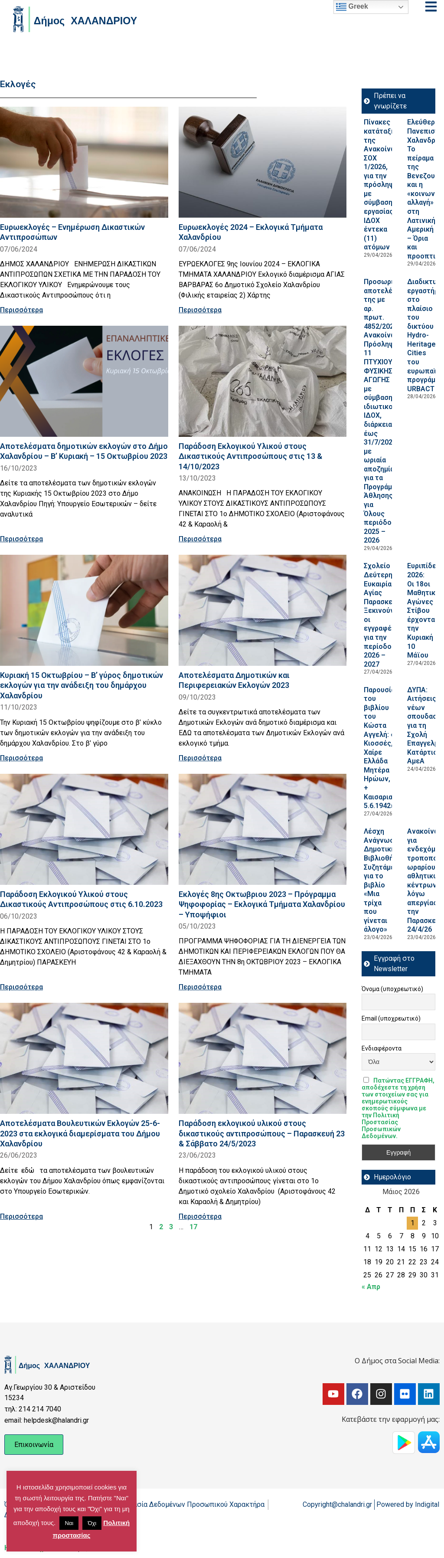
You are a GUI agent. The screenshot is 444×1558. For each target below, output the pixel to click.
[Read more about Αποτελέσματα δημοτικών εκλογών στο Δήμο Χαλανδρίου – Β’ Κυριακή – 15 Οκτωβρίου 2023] (84, 381)
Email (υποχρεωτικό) (391, 1018)
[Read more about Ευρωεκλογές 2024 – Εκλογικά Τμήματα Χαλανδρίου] (263, 162)
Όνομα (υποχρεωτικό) (392, 988)
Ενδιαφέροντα (382, 1048)
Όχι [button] (92, 1523)
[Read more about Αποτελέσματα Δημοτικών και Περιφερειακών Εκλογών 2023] (263, 610)
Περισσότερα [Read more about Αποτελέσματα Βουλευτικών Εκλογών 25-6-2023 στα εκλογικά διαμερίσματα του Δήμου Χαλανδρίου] (21, 1216)
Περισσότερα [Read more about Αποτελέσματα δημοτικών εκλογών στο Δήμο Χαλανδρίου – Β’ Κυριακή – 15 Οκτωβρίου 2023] (21, 539)
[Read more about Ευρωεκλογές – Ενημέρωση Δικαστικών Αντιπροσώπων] (84, 162)
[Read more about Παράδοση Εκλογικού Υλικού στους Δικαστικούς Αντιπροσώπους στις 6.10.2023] (84, 829)
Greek (352, 7)
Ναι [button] (69, 1523)
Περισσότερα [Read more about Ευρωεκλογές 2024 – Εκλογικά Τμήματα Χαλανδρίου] (200, 310)
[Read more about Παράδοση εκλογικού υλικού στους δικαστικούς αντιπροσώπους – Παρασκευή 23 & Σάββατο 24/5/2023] (263, 1058)
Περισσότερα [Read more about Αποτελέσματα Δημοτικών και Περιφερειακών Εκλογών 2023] (200, 758)
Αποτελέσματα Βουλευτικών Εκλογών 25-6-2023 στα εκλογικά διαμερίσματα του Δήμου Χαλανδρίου (80, 1133)
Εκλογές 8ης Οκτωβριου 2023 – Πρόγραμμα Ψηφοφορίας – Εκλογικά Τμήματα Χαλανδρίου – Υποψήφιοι (262, 904)
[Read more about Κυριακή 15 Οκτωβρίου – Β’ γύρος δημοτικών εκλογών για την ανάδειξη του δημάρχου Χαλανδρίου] (84, 610)
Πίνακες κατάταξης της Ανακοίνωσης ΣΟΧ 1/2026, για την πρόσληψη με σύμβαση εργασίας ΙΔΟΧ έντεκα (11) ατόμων (386, 184)
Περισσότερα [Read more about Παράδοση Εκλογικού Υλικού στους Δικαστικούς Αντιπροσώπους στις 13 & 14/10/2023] (200, 539)
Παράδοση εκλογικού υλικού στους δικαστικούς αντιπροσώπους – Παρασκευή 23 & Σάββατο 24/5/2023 (262, 1133)
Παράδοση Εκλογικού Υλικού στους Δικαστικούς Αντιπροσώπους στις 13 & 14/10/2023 (250, 456)
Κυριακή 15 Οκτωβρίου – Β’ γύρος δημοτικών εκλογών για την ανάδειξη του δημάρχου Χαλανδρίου (81, 685)
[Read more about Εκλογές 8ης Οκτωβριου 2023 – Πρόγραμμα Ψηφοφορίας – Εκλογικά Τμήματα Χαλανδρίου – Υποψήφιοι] (263, 829)
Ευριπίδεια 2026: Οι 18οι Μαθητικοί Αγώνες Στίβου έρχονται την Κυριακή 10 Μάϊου (424, 610)
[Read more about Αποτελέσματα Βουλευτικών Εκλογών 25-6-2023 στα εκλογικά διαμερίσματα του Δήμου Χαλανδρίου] (84, 1058)
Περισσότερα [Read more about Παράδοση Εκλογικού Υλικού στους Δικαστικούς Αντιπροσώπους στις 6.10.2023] (21, 987)
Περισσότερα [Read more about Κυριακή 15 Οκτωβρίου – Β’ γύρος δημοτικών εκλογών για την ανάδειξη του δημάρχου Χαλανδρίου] (21, 758)
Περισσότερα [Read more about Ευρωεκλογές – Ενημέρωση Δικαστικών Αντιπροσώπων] (21, 310)
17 (193, 1227)
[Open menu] (430, 6)
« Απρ (371, 1287)
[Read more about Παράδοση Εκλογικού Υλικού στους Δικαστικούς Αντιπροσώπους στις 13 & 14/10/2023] (263, 381)
